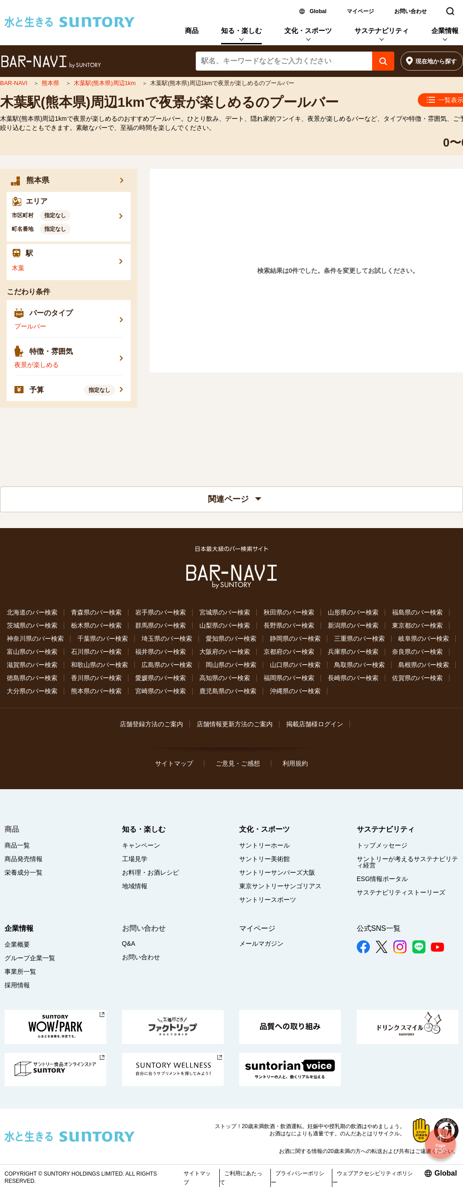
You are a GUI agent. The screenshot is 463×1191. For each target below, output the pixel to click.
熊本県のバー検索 (96, 691)
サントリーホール (264, 845)
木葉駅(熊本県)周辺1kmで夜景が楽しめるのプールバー (169, 102)
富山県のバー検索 (32, 651)
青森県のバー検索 (96, 612)
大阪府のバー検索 (224, 651)
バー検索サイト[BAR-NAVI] (51, 62)
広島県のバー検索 (167, 664)
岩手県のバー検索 (160, 612)
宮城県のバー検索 (224, 612)
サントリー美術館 (264, 858)
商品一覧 (17, 845)
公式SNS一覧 (379, 928)
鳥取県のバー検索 (359, 664)
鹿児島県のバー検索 (227, 691)
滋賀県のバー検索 (32, 664)
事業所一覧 (20, 971)
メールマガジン (261, 943)
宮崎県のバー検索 (160, 691)
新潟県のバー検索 (353, 625)
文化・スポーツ (308, 30)
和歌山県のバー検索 (99, 664)
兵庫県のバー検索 (353, 651)
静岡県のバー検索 (295, 638)
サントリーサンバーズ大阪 (277, 872)
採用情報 (17, 985)
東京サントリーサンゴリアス (280, 886)
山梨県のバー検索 (224, 625)
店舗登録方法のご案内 (151, 724)
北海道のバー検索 (32, 612)
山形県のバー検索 (353, 612)
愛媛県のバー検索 (160, 677)
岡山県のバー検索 (231, 664)
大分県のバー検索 (32, 691)
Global (318, 11)
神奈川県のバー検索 (35, 638)
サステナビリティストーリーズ (401, 892)
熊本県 (51, 83)
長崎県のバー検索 (353, 677)
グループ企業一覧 (30, 958)
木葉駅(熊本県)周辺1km (105, 83)
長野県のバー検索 (289, 625)
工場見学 (134, 858)
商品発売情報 (24, 858)
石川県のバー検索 (96, 651)
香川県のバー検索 (96, 677)
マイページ (360, 11)
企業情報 (444, 30)
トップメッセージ (382, 845)
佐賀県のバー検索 (417, 677)
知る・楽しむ (241, 30)
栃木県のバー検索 (96, 625)
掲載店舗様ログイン (314, 724)
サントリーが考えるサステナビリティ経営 (407, 862)
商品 (191, 30)
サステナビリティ (381, 30)
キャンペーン (141, 845)
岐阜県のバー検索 (423, 638)
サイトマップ (174, 763)
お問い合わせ (410, 11)
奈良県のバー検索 (417, 651)
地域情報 (134, 886)
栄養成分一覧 (24, 872)
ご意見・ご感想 (238, 763)
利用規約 (295, 763)
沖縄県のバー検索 (295, 691)
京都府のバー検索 (289, 651)
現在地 (436, 61)
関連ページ (234, 499)
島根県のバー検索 (423, 664)
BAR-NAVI (14, 83)
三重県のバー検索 (359, 638)
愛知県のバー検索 (231, 638)
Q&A (129, 943)
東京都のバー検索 (417, 625)
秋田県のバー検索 (289, 612)
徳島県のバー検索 (32, 677)
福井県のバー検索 (160, 651)
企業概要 (17, 944)
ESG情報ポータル (382, 878)
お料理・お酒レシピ (150, 872)
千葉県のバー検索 (102, 638)
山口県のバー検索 (295, 664)
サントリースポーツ (267, 899)
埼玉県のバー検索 (167, 638)
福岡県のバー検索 (289, 677)
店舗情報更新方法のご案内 (235, 724)
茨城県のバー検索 (32, 625)
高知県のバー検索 (224, 677)
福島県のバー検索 (417, 612)
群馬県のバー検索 (160, 625)
